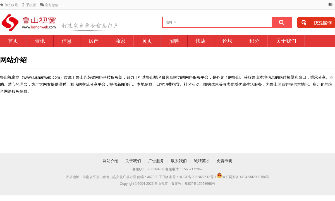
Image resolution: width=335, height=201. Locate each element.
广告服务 (156, 161)
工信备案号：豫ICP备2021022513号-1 (187, 177)
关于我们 (286, 41)
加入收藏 (11, 5)
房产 (93, 41)
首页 (13, 41)
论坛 (227, 41)
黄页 (147, 41)
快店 (201, 41)
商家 (120, 41)
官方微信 (51, 5)
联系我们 (179, 161)
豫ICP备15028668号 (200, 184)
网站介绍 (110, 161)
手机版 (31, 5)
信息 (67, 41)
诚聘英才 (202, 161)
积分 (254, 41)
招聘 (174, 41)
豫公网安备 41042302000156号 (245, 177)
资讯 (40, 41)
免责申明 (224, 161)
